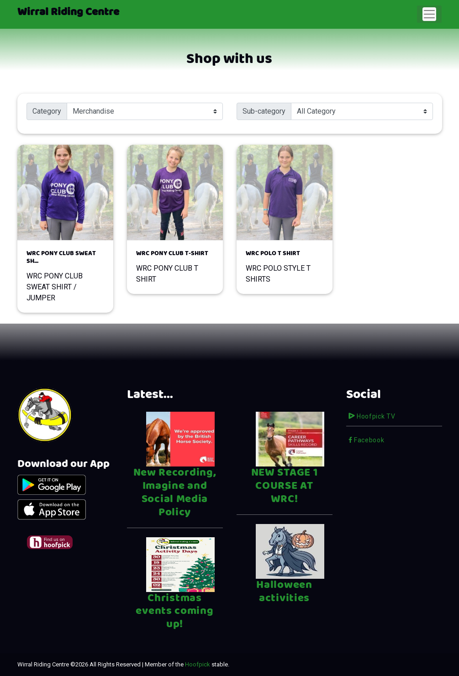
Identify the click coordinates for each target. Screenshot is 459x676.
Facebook (366, 440)
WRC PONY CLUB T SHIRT (175, 266)
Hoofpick (197, 664)
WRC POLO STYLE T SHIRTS (284, 266)
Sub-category (264, 111)
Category (46, 111)
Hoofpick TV (372, 416)
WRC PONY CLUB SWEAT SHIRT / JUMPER (65, 276)
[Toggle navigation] (429, 14)
